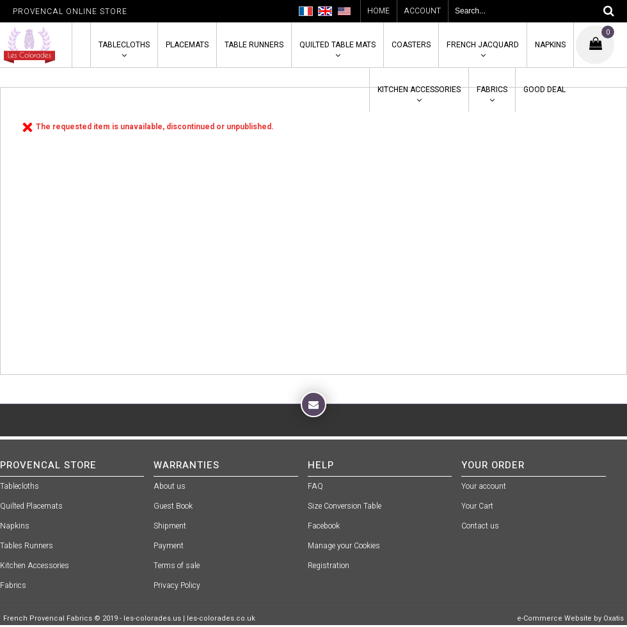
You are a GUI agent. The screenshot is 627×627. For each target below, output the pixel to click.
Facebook (324, 526)
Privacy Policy (177, 585)
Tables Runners (26, 546)
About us (170, 486)
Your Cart (477, 506)
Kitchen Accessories (419, 89)
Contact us (480, 526)
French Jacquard (483, 45)
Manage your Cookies (344, 546)
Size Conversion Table (344, 506)
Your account (483, 486)
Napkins (550, 45)
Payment (169, 546)
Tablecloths (124, 45)
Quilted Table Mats (337, 45)
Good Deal (544, 89)
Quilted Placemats (31, 506)
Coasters (411, 45)
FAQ (315, 486)
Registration (328, 565)
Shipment (170, 526)
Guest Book (173, 506)
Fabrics (492, 89)
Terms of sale (177, 565)
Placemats (187, 45)
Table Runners (254, 45)
